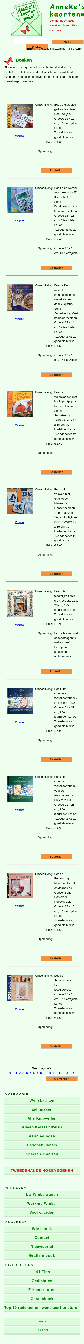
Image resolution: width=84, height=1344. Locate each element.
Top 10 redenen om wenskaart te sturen (42, 1308)
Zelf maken (42, 1109)
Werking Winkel (42, 1203)
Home (31, 49)
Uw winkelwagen (52, 49)
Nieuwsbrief (42, 1247)
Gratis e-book (42, 1255)
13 (66, 1073)
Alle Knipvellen (42, 1118)
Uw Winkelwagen (42, 1194)
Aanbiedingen (42, 1136)
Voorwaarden (42, 1212)
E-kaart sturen (42, 1290)
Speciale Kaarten (42, 1154)
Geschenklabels (42, 1145)
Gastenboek (42, 1299)
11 (55, 1073)
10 (49, 1073)
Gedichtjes (42, 1281)
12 (60, 1073)
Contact (75, 49)
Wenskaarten (42, 1100)
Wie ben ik (42, 1229)
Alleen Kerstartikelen (42, 1127)
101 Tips (42, 1272)
